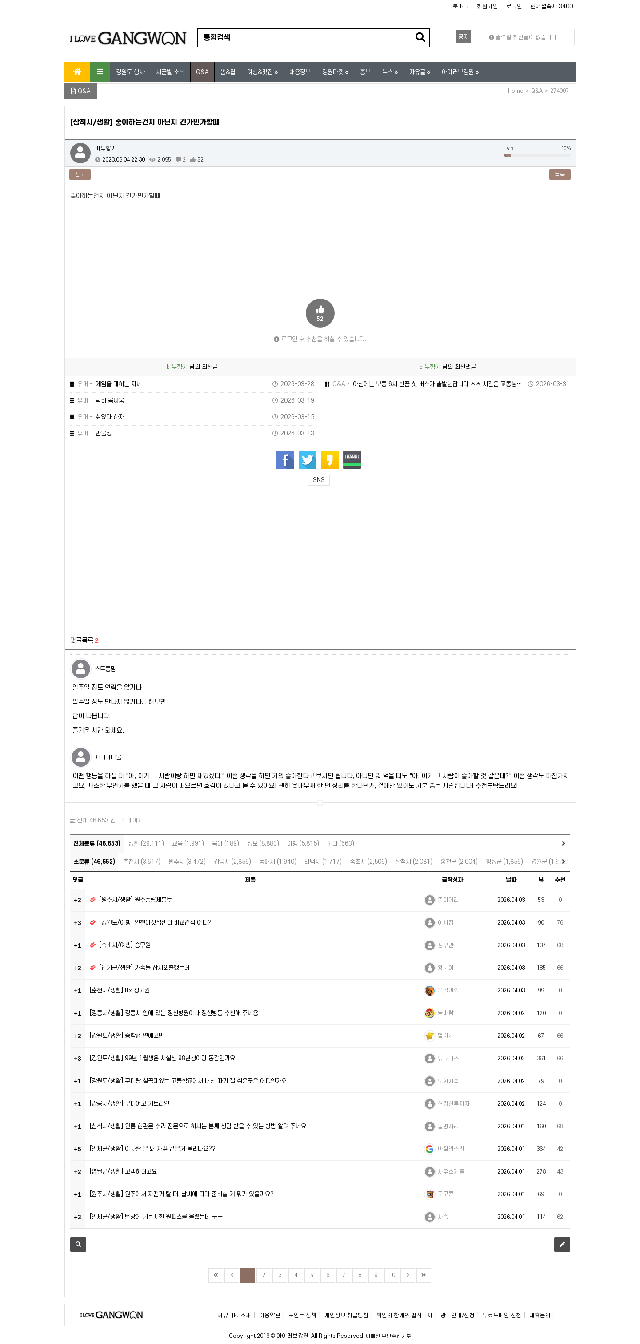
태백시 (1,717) (323, 861)
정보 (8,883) (263, 843)
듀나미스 (448, 1058)
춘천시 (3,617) (141, 861)
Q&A (202, 72)
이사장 (446, 923)
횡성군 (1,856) (504, 861)
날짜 (511, 880)
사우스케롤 (451, 1172)
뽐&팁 (228, 72)
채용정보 (300, 72)
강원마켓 (333, 72)
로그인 (514, 7)
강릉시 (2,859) (232, 861)
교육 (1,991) (188, 843)
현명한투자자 (454, 1104)
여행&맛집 (261, 72)
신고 (80, 174)
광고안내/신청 (457, 1315)
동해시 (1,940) (277, 861)
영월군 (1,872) (549, 861)
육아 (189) (225, 843)
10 (392, 1275)
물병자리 (448, 1126)
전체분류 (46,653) (96, 843)
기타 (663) (340, 843)
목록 (560, 174)
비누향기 (105, 149)
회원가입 (487, 7)
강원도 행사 (130, 72)
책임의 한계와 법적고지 (404, 1315)
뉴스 (388, 72)
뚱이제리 (448, 900)
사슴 (443, 1217)
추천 (560, 880)
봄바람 (446, 1013)
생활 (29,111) (146, 843)
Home (516, 91)
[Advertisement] (153, 556)
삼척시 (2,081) (413, 861)
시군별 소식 (170, 72)
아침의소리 (451, 1149)
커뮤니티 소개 (234, 1315)
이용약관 (269, 1315)
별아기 (446, 1035)
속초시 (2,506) (368, 861)
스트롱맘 (105, 669)
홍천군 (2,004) (459, 861)
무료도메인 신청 (502, 1315)
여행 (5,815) (303, 843)
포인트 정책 (302, 1315)
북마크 (461, 7)
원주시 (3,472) (187, 861)
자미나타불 (108, 757)
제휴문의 (540, 1315)
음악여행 (448, 990)
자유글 (418, 72)
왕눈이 (446, 968)
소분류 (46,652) (94, 861)
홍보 (365, 72)
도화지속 (448, 1081)
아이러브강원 (459, 72)
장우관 (446, 945)
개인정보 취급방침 (346, 1315)
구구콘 (446, 1194)
